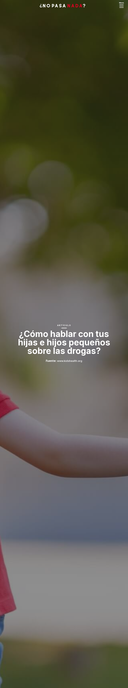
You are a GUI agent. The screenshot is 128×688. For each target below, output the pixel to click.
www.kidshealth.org (70, 361)
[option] (64, 344)
